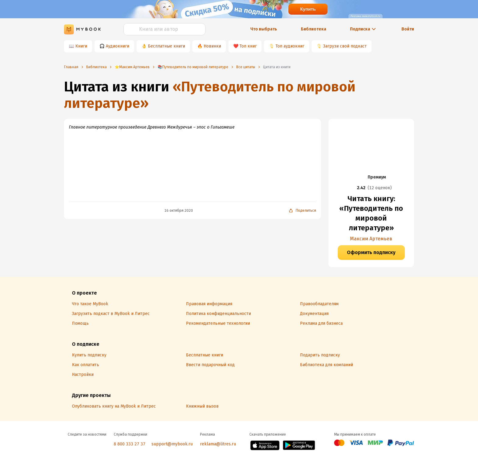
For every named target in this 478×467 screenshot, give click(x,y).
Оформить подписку (371, 252)
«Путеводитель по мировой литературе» (209, 94)
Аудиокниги (117, 46)
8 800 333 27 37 (129, 444)
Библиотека (313, 29)
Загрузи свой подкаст (345, 46)
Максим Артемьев (371, 239)
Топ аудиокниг (290, 46)
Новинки (212, 46)
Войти (407, 29)
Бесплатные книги (166, 46)
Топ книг (248, 46)
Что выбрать (263, 29)
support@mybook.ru (172, 444)
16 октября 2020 (178, 210)
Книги (81, 46)
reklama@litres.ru (218, 444)
